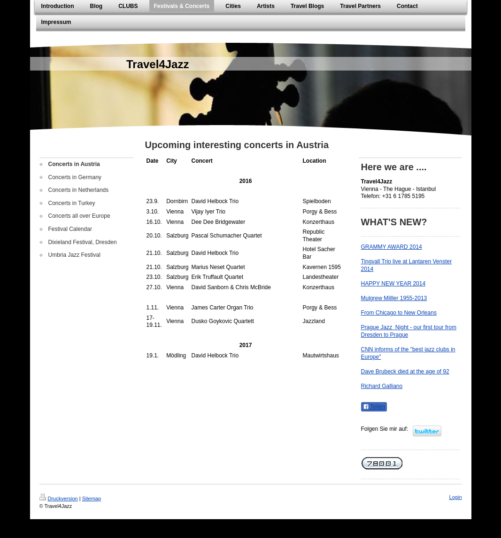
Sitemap (91, 498)
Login (455, 497)
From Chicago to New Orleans (399, 312)
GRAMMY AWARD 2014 (391, 247)
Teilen (374, 407)
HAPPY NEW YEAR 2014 (393, 283)
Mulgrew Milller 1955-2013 (394, 298)
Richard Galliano (382, 386)
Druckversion (58, 498)
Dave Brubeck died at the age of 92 (405, 371)
